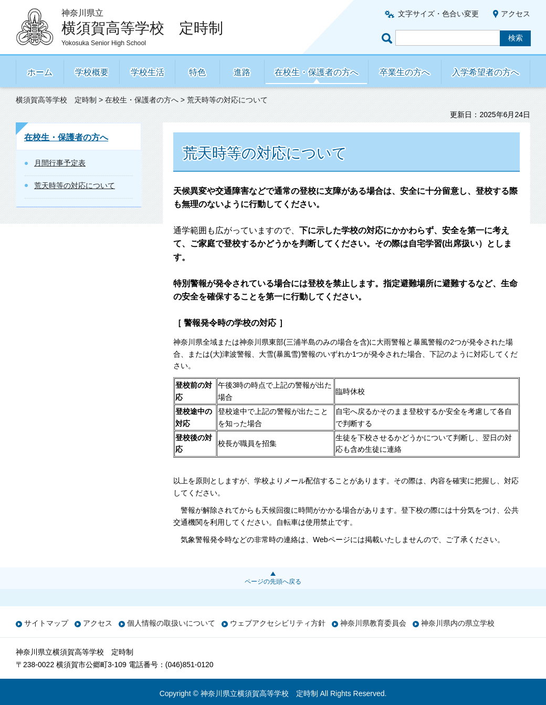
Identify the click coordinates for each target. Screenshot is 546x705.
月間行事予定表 (60, 163)
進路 (242, 72)
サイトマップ (46, 623)
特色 (197, 72)
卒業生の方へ (405, 72)
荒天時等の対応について (74, 185)
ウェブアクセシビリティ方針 (278, 623)
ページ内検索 (388, 38)
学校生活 (147, 72)
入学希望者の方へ (485, 72)
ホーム (39, 72)
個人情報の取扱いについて (171, 623)
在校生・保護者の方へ (317, 72)
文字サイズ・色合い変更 (438, 13)
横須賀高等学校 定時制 (56, 100)
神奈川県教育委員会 (373, 623)
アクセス (515, 13)
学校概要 (92, 72)
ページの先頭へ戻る (273, 581)
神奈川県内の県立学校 (458, 623)
